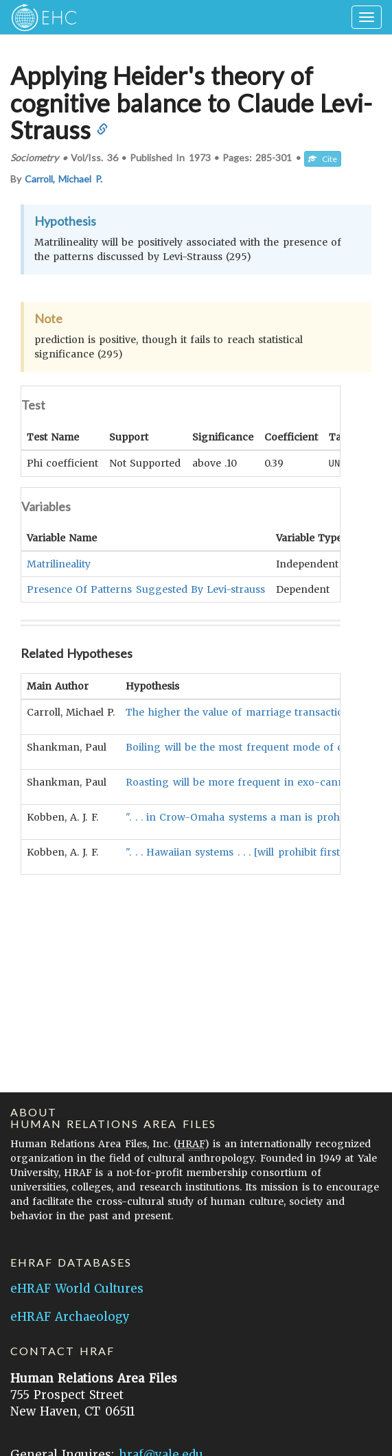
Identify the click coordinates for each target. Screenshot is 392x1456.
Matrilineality (59, 563)
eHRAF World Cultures (76, 1288)
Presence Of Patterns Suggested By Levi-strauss (146, 589)
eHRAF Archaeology (70, 1316)
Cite (322, 159)
